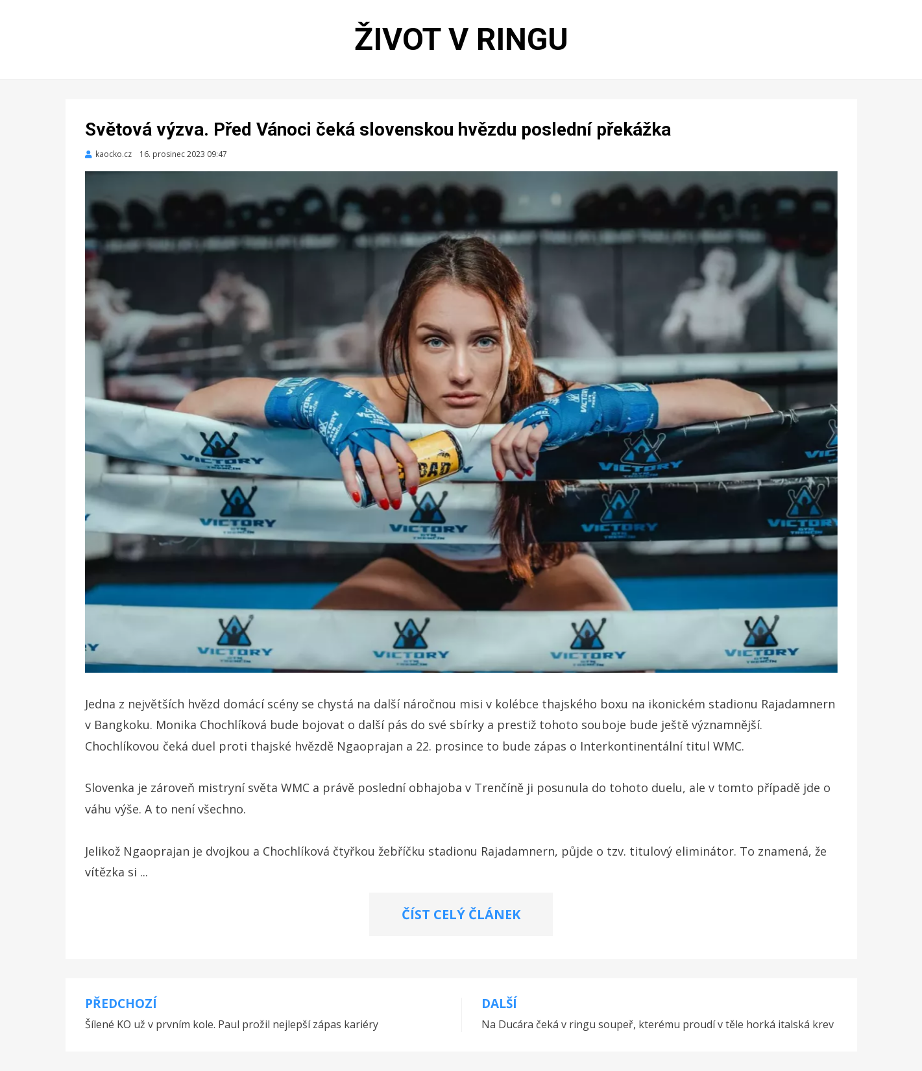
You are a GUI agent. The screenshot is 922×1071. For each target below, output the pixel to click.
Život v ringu (461, 39)
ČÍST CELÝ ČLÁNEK (461, 914)
